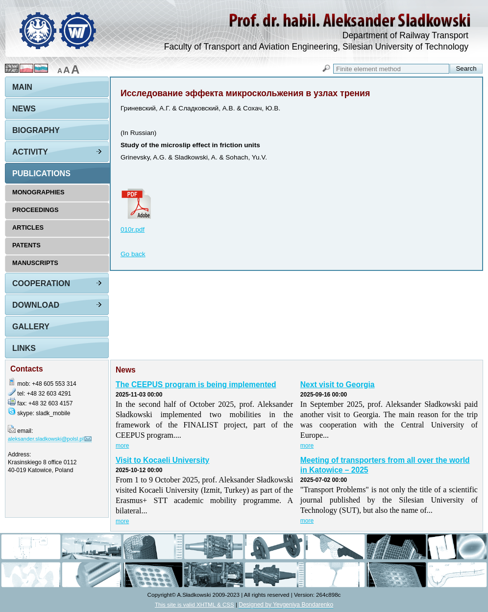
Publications (41, 173)
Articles (28, 227)
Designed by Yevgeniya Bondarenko (286, 604)
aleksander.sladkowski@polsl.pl (46, 439)
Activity (30, 152)
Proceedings (35, 209)
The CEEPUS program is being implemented (196, 384)
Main (22, 87)
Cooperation (41, 283)
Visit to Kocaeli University (162, 460)
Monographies (38, 192)
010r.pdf (133, 229)
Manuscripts (35, 262)
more (122, 445)
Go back (133, 254)
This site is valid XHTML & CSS (194, 604)
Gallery (30, 326)
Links (24, 348)
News (24, 109)
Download (35, 305)
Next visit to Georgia (337, 384)
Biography (36, 130)
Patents (26, 245)
